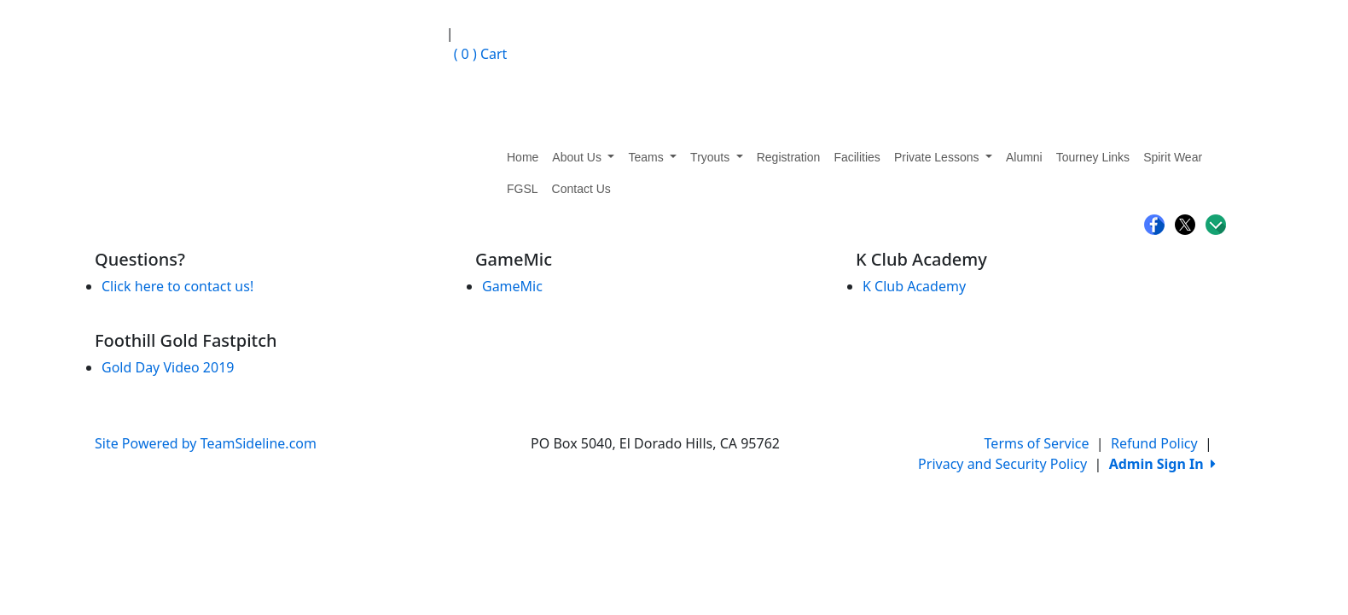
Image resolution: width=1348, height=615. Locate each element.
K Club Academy (914, 286)
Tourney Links (1093, 157)
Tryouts (716, 157)
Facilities (857, 157)
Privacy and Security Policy (1002, 463)
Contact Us (581, 189)
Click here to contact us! (177, 286)
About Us (583, 157)
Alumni (1024, 157)
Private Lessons (943, 157)
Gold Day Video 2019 (168, 367)
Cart (477, 53)
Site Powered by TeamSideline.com (206, 443)
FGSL (522, 189)
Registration (789, 157)
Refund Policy (1154, 443)
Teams (652, 157)
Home (522, 157)
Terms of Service (1037, 443)
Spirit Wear (1172, 157)
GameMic (512, 286)
